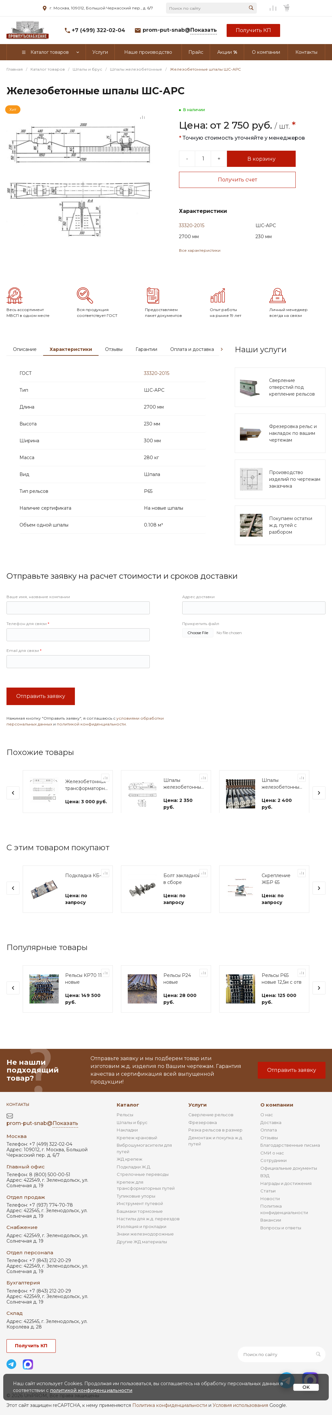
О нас (266, 1123)
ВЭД (264, 1184)
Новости (270, 1207)
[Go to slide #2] (39, 278)
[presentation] (221, 368)
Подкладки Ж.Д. (134, 1175)
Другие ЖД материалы (142, 1250)
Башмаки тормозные (140, 1220)
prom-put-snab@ (180, 30)
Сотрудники (273, 1169)
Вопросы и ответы (280, 1236)
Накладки (127, 1139)
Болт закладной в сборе (182, 898)
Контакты (17, 1113)
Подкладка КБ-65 (85, 895)
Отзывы (114, 369)
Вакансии (270, 1229)
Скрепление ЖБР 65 (276, 898)
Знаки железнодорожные (145, 1243)
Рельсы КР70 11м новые (85, 998)
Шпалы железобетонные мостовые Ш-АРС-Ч (183, 803)
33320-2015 (191, 225)
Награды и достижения (286, 1192)
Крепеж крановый (137, 1146)
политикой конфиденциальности (91, 743)
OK (306, 1387)
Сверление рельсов (210, 1123)
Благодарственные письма (290, 1154)
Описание (25, 369)
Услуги (197, 1114)
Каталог (128, 1114)
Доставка (270, 1131)
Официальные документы (288, 1177)
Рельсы (125, 1123)
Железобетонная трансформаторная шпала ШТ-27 (87, 804)
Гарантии (146, 369)
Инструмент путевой (140, 1212)
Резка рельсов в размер (215, 1139)
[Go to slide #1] (16, 278)
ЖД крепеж (129, 1168)
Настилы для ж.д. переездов (148, 1227)
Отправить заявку (40, 716)
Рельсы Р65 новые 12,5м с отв (282, 998)
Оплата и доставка (192, 369)
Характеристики (71, 369)
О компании (276, 1114)
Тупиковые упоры (136, 1205)
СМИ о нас (272, 1162)
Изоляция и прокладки (141, 1235)
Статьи (268, 1199)
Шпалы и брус (132, 1131)
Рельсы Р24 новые (177, 998)
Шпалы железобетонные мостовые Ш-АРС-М (282, 803)
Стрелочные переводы (143, 1183)
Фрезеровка (202, 1131)
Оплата (268, 1139)
